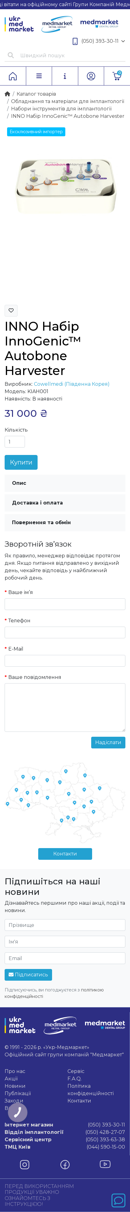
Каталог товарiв (36, 94)
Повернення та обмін (41, 522)
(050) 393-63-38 (65, 1139)
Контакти (65, 854)
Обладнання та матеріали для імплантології (67, 101)
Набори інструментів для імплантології (61, 109)
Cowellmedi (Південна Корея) (72, 384)
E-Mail (15, 649)
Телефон (19, 621)
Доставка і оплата (37, 503)
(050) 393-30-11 (99, 41)
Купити (21, 462)
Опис (19, 483)
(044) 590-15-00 (65, 1147)
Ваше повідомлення (34, 677)
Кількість (16, 430)
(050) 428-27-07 (65, 1132)
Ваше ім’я (20, 592)
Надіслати (108, 742)
